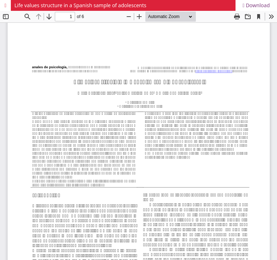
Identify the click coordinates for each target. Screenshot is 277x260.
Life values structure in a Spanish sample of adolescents (80, 5)
